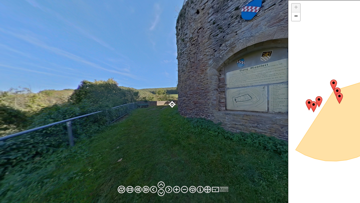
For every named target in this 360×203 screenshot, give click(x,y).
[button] (333, 85)
